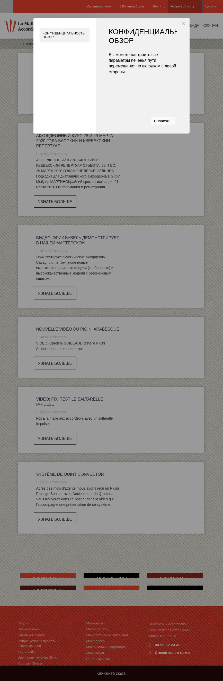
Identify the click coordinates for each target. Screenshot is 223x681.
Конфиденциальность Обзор (64, 35)
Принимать (162, 121)
